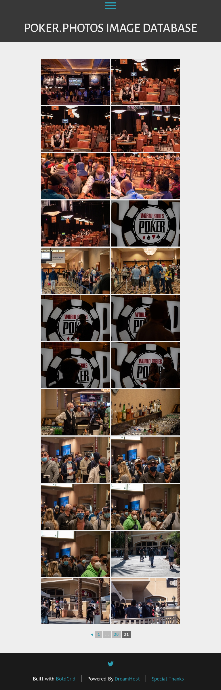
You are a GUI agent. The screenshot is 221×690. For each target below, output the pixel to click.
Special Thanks (168, 678)
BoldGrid (65, 678)
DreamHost (127, 678)
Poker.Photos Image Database (110, 28)
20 (116, 634)
